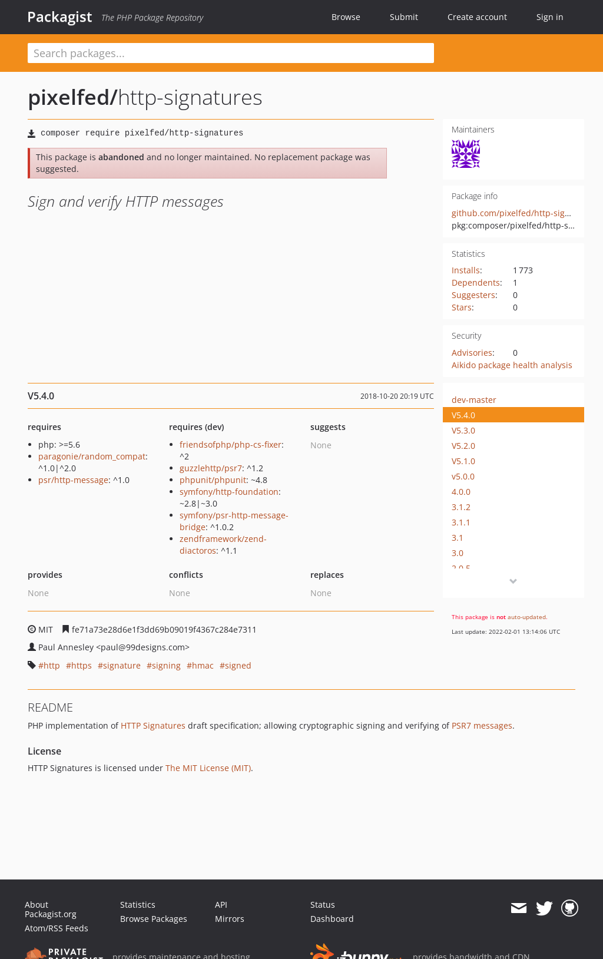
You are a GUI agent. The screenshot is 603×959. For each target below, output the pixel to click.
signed (238, 665)
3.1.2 (461, 506)
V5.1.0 (463, 461)
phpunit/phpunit (213, 479)
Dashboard (332, 918)
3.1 (457, 537)
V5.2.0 (463, 445)
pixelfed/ (73, 96)
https (81, 665)
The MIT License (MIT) (208, 767)
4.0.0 (461, 491)
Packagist (59, 16)
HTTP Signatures (153, 725)
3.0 (457, 552)
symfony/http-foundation (229, 491)
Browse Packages (153, 918)
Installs (466, 270)
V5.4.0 (463, 415)
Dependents (476, 282)
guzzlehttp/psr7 (211, 468)
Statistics (137, 904)
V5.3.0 (463, 430)
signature (122, 665)
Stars (462, 307)
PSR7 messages (482, 725)
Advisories (472, 352)
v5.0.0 (463, 476)
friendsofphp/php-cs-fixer (230, 444)
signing (166, 665)
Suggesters (473, 294)
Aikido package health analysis (512, 365)
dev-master (474, 399)
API (221, 904)
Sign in (550, 16)
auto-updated (527, 617)
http (52, 665)
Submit (404, 16)
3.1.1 (461, 522)
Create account (477, 16)
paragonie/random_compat (91, 456)
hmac (203, 665)
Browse (346, 16)
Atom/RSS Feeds (56, 928)
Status (322, 904)
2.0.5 (461, 568)
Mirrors (229, 918)
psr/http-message (73, 479)
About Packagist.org (51, 909)
